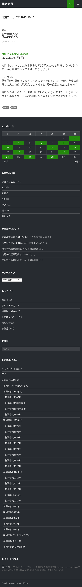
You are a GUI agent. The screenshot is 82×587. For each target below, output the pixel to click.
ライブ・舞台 (8, 305)
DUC (24, 570)
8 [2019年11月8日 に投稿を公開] (63, 143)
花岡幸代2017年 (13, 489)
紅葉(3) (10, 35)
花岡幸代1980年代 (12, 391)
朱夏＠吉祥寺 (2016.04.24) (15, 237)
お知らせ (6, 322)
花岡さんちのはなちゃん (15, 385)
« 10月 (5, 161)
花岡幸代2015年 (13, 477)
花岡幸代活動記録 (11, 248)
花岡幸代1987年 (13, 397)
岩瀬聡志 (43, 570)
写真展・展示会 (9, 311)
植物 (14, 107)
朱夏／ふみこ (38, 242)
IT (12, 567)
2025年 (5, 187)
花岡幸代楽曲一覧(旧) (14, 546)
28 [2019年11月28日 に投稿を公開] (52, 156)
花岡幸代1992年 (13, 437)
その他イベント (9, 317)
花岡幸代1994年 (13, 449)
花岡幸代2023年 (11, 523)
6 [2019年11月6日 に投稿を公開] (41, 143)
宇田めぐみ (52, 570)
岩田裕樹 (12, 570)
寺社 (7, 566)
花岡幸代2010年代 (12, 471)
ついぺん (6, 204)
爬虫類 (19, 570)
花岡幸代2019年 (13, 500)
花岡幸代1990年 (13, 426)
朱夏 (37, 570)
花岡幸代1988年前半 (15, 403)
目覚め (5, 193)
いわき (61, 570)
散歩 (6, 107)
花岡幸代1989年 (13, 414)
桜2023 (5, 210)
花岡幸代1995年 (13, 454)
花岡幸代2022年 (11, 517)
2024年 (5, 199)
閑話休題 (7, 4)
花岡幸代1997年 (13, 466)
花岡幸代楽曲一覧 (12, 540)
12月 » (76, 161)
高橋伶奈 (31, 570)
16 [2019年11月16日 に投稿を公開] (74, 147)
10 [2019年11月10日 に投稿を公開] (7, 147)
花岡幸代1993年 (13, 443)
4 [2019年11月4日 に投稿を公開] (18, 143)
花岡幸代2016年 (13, 483)
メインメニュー (78, 4)
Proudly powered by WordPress (15, 583)
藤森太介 (42, 567)
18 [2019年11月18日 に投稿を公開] (18, 152)
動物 (18, 567)
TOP (4, 374)
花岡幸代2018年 (13, 494)
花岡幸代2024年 (11, 529)
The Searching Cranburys (67, 567)
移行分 (5, 328)
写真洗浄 (52, 567)
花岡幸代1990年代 (12, 420)
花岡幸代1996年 (13, 460)
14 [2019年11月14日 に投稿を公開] (52, 147)
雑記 (3, 30)
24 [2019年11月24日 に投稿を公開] (7, 156)
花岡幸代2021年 (11, 512)
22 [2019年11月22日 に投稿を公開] (63, 152)
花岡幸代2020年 (11, 506)
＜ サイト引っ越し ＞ (12, 368)
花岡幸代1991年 (13, 431)
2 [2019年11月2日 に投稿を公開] (74, 138)
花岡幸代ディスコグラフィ (16, 535)
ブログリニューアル (12, 181)
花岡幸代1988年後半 (15, 408)
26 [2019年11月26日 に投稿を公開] (30, 156)
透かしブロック (27, 567)
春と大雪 (6, 216)
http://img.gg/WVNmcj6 (15, 53)
